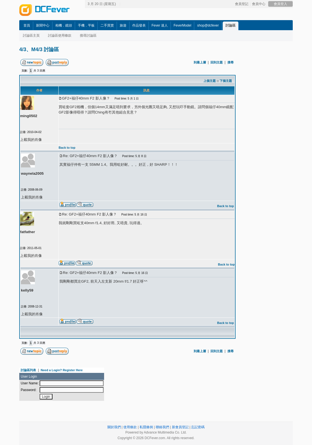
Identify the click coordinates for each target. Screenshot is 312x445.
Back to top (225, 206)
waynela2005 (32, 173)
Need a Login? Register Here (62, 370)
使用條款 (130, 427)
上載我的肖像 (32, 197)
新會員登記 (180, 427)
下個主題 (226, 80)
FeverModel (182, 25)
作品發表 (139, 25)
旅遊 (123, 25)
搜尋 (230, 62)
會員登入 (280, 4)
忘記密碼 (198, 427)
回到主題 (216, 62)
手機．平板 (86, 25)
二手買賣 (107, 25)
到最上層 (200, 62)
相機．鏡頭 (63, 25)
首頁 (26, 25)
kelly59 (27, 290)
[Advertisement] (69, 110)
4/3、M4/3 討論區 (39, 49)
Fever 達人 (160, 25)
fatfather (27, 232)
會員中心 (258, 4)
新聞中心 (42, 25)
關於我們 (114, 427)
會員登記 (241, 4)
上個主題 (209, 80)
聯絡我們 (162, 427)
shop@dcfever (208, 25)
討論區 (230, 25)
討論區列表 (28, 370)
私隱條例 (146, 427)
